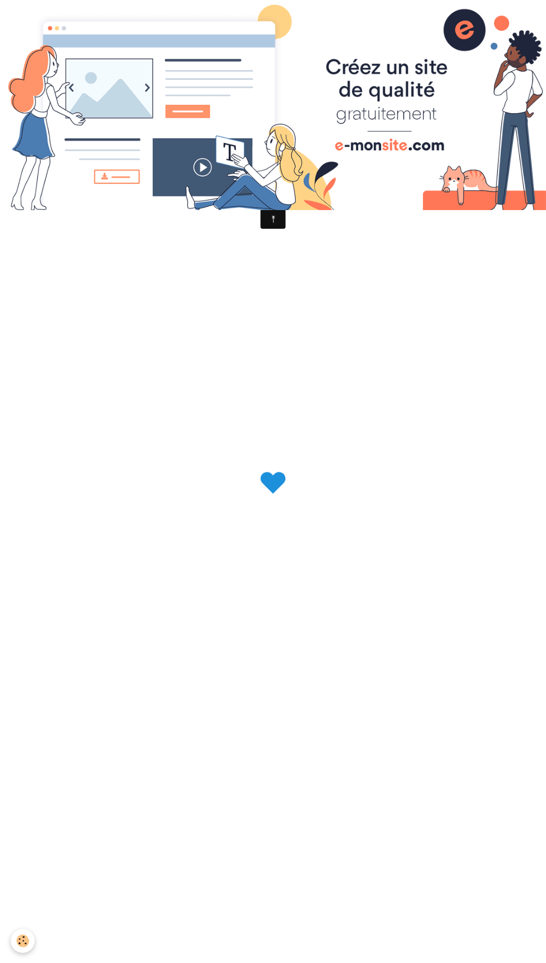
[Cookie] (23, 941)
